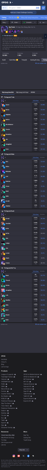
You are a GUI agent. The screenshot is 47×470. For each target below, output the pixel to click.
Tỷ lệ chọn (36, 100)
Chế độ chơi (14, 17)
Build (4, 60)
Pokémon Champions (8, 408)
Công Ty (3, 362)
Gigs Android (28, 389)
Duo (2, 418)
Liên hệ (3, 445)
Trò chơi (3, 415)
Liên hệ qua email (6, 442)
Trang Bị (24, 60)
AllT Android (27, 379)
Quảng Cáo (27, 437)
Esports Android (29, 398)
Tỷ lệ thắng (43, 100)
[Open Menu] (43, 2)
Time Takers (5, 406)
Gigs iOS (26, 391)
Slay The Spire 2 (6, 403)
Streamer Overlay (7, 427)
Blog (2, 364)
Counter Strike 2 (6, 394)
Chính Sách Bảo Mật (8, 435)
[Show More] (11, 2)
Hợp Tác (26, 435)
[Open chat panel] (45, 36)
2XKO (3, 386)
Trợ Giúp (3, 440)
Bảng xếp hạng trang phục (29, 17)
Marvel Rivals (5, 389)
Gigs (2, 425)
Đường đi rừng (34, 60)
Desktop (3, 413)
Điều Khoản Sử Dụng (7, 437)
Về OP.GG (4, 359)
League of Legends (7, 374)
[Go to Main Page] (5, 2)
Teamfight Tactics (7, 377)
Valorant (4, 379)
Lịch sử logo (5, 367)
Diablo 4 (3, 410)
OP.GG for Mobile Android (31, 374)
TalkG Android (28, 394)
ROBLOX (4, 398)
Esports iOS (27, 401)
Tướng (4, 17)
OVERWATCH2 (5, 381)
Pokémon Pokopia (7, 401)
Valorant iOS (27, 386)
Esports (3, 423)
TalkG (3, 420)
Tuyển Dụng (27, 440)
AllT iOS (26, 381)
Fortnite (3, 391)
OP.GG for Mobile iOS (30, 377)
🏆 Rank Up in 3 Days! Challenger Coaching (25, 12)
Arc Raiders (5, 396)
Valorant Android (29, 384)
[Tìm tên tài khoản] (37, 8)
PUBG (3, 384)
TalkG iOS (27, 396)
